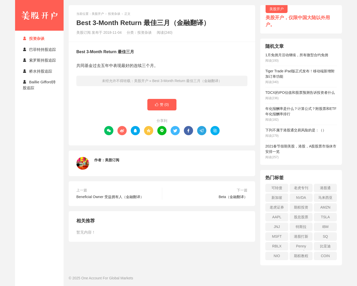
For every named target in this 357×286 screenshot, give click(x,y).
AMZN (325, 207)
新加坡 (276, 198)
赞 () (162, 104)
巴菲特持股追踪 (39, 49)
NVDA (301, 198)
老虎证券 (277, 207)
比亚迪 (325, 246)
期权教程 (301, 256)
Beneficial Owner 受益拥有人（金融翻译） (110, 197)
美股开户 (39, 15)
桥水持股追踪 (37, 71)
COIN (325, 256)
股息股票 (301, 217)
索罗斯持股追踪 (39, 60)
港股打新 (301, 236)
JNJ (277, 227)
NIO (277, 256)
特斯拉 (301, 227)
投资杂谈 (33, 38)
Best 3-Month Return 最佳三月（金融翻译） (187, 81)
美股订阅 (112, 160)
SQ (325, 236)
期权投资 (301, 207)
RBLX (277, 246)
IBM (325, 227)
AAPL (276, 217)
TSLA (325, 217)
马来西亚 (325, 198)
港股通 (325, 188)
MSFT (277, 236)
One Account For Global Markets (107, 278)
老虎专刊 (301, 188)
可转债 (276, 188)
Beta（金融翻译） (233, 197)
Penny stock (301, 247)
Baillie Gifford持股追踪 (39, 85)
